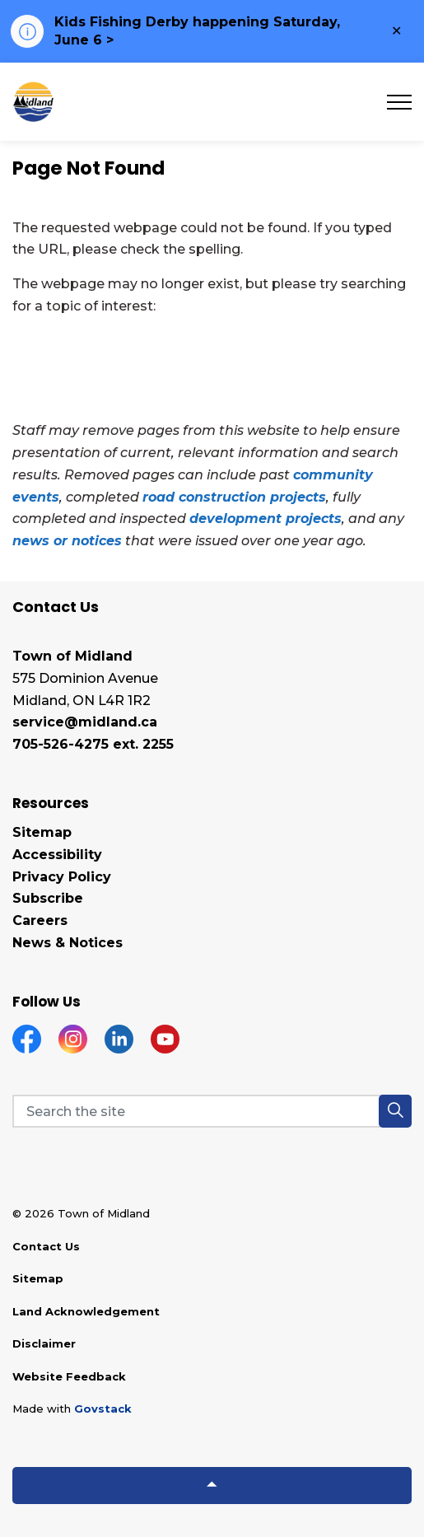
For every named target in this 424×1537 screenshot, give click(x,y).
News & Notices (67, 943)
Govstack (103, 1408)
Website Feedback (69, 1376)
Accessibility (57, 854)
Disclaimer (44, 1343)
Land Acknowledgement (86, 1311)
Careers (40, 920)
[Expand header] (399, 102)
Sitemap (42, 832)
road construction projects (234, 497)
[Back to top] (212, 1485)
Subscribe (47, 898)
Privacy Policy (61, 877)
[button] (395, 1111)
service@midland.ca (84, 722)
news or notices (67, 541)
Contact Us (46, 1246)
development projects (265, 518)
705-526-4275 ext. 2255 (93, 744)
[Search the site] (212, 1111)
